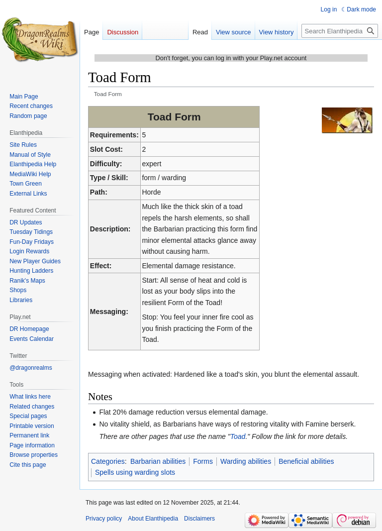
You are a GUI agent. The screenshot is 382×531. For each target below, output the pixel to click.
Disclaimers (199, 518)
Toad (238, 436)
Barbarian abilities (158, 461)
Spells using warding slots (135, 472)
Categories (108, 461)
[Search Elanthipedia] (339, 31)
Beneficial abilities (306, 461)
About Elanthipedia (153, 518)
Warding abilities (245, 461)
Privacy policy (104, 518)
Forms (203, 461)
